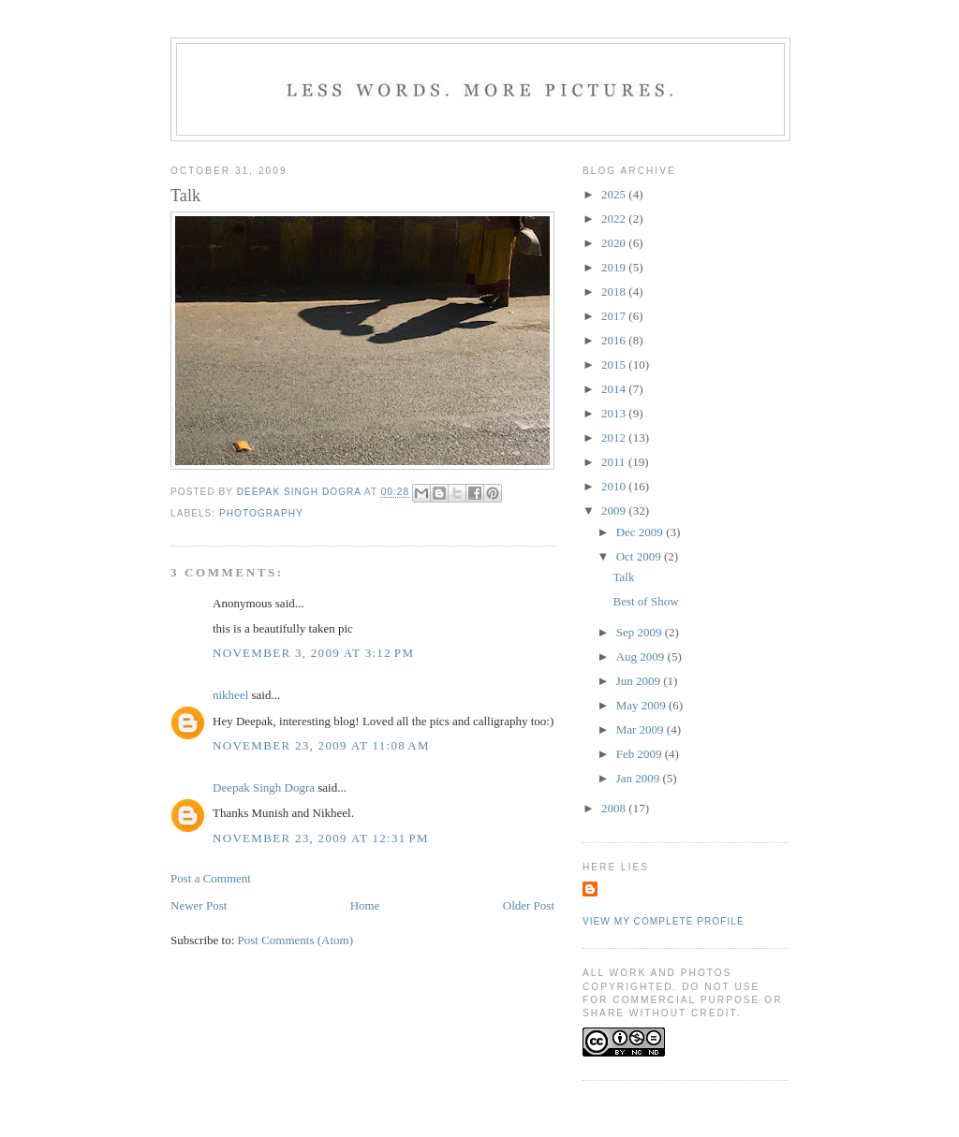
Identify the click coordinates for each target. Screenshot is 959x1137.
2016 (614, 340)
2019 (614, 267)
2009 (614, 510)
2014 (614, 389)
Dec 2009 (641, 532)
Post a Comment (210, 878)
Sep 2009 (640, 632)
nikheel (230, 695)
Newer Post (198, 905)
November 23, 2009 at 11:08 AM (321, 745)
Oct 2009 (640, 556)
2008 (614, 808)
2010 (614, 486)
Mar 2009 (641, 729)
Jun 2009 (640, 681)
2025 (614, 194)
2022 (614, 218)
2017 (614, 316)
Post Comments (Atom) (296, 940)
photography (261, 513)
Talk (623, 577)
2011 (614, 462)
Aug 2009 (642, 656)
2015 (614, 364)
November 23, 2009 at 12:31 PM (321, 838)
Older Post (528, 905)
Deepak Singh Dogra (264, 787)
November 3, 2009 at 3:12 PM (313, 653)
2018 (614, 291)
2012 (614, 437)
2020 (614, 243)
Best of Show (645, 601)
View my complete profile (664, 921)
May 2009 (642, 705)
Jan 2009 (639, 778)
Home (365, 905)
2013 (614, 413)
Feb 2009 (640, 754)
